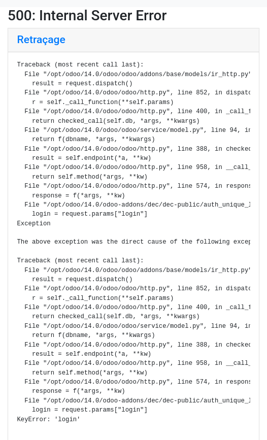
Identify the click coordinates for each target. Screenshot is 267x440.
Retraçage (41, 39)
